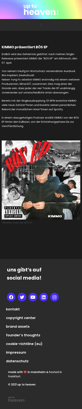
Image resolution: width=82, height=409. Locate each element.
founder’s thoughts (23, 335)
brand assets (18, 326)
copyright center (21, 317)
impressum (16, 352)
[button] (41, 25)
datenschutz (17, 361)
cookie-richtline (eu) (24, 343)
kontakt (13, 309)
